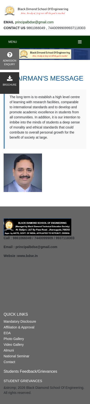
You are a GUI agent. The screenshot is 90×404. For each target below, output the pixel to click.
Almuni (9, 350)
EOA (7, 333)
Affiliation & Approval (19, 327)
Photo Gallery (14, 339)
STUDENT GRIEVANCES (23, 381)
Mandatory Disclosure (20, 321)
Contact (9, 362)
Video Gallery (14, 344)
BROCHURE (9, 81)
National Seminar (16, 356)
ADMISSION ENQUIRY (9, 59)
